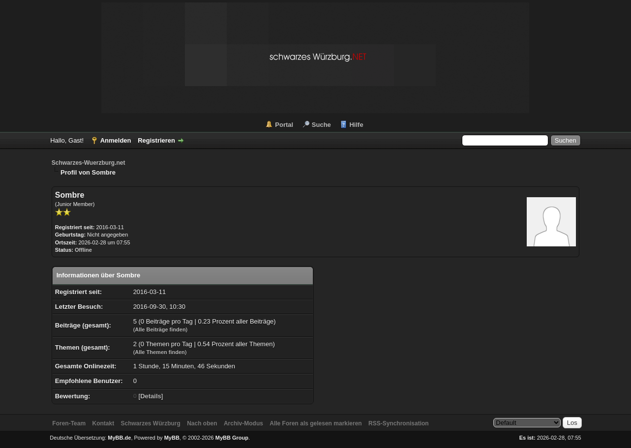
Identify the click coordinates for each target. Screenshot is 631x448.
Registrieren (156, 140)
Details (150, 396)
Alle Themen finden (159, 352)
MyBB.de (119, 438)
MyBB (172, 438)
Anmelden (115, 140)
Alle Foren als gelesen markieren (315, 423)
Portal (284, 124)
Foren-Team (69, 423)
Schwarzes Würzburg (150, 423)
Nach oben (202, 423)
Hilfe (356, 124)
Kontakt (103, 423)
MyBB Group (231, 438)
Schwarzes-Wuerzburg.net (88, 162)
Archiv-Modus (243, 423)
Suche (321, 124)
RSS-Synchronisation (398, 423)
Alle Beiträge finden (160, 329)
